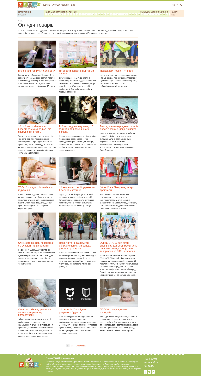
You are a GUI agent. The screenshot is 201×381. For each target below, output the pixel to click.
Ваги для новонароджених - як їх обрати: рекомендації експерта (119, 128)
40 (167, 14)
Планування (24, 12)
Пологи (174, 12)
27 (127, 14)
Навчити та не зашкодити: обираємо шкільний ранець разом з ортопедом (75, 246)
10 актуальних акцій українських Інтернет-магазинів (78, 189)
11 (77, 14)
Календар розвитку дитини (154, 12)
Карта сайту (151, 362)
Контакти (149, 366)
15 (89, 14)
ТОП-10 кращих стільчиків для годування (35, 189)
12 (80, 14)
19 (102, 14)
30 (136, 14)
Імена (173, 15)
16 (93, 14)
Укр (175, 5)
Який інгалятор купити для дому (36, 70)
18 (99, 14)
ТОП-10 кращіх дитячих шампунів (113, 311)
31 (139, 14)
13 (83, 14)
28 (130, 14)
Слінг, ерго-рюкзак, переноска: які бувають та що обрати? (36, 244)
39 (164, 14)
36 (154, 14)
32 (142, 14)
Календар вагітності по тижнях (60, 12)
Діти (73, 4)
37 (158, 14)
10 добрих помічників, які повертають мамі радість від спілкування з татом (34, 129)
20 (105, 14)
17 (96, 14)
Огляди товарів (60, 4)
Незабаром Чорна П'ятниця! (116, 70)
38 (161, 14)
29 (133, 14)
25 (120, 14)
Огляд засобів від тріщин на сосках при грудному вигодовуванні (34, 312)
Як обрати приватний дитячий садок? (76, 72)
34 (148, 14)
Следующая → (82, 346)
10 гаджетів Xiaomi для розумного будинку (72, 311)
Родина (46, 4)
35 (151, 14)
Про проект (150, 358)
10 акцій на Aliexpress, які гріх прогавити (117, 189)
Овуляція (22, 15)
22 (111, 14)
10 (74, 14)
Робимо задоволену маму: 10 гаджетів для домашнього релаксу (76, 129)
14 (86, 14)
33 (145, 14)
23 (114, 14)
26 (124, 14)
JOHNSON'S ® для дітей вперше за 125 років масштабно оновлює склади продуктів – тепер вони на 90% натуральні (118, 247)
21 (108, 14)
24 (117, 14)
